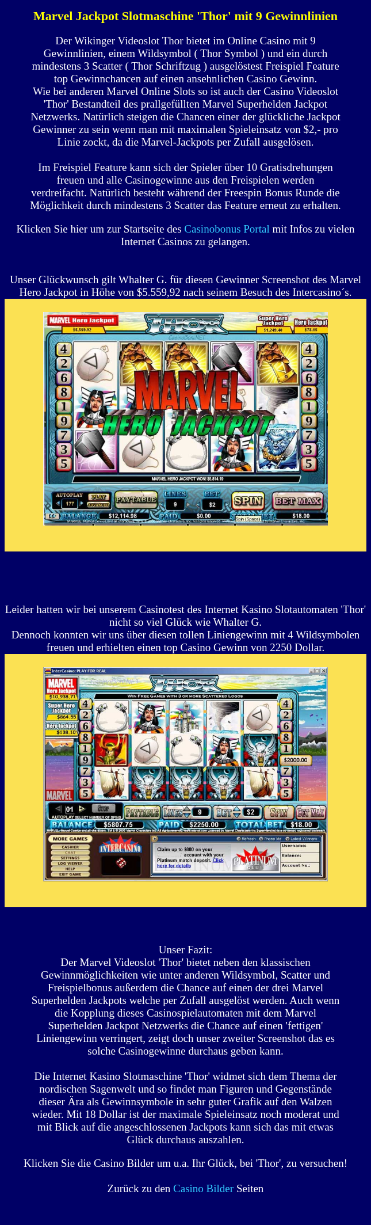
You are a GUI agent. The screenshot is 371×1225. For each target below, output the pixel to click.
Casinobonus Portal (226, 229)
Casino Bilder (203, 1188)
